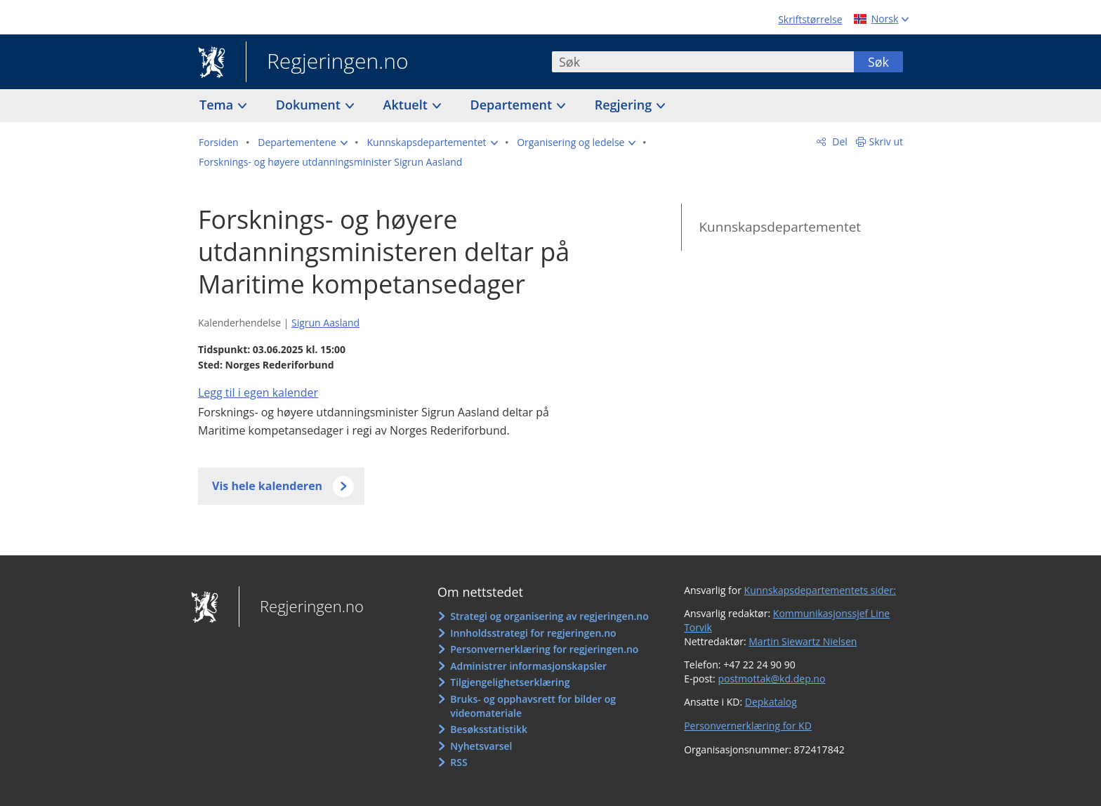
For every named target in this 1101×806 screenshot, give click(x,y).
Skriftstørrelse (810, 19)
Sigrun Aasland (325, 322)
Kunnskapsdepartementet (780, 227)
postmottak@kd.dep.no (771, 678)
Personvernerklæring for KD (748, 725)
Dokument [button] (310, 104)
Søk (878, 61)
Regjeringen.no (327, 62)
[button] (303, 143)
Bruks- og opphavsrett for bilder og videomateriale (533, 706)
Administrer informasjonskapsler (528, 666)
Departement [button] (512, 104)
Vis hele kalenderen (267, 486)
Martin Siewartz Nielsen (803, 641)
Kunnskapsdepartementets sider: (820, 590)
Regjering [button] (625, 104)
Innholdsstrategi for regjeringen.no (533, 633)
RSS (458, 762)
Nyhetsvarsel (481, 746)
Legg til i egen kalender (258, 392)
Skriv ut (886, 141)
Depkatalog (771, 701)
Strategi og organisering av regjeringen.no (549, 616)
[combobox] (703, 61)
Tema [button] (218, 104)
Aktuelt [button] (407, 104)
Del (839, 141)
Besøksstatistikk (488, 729)
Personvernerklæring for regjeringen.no (544, 649)
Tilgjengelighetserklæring (509, 682)
